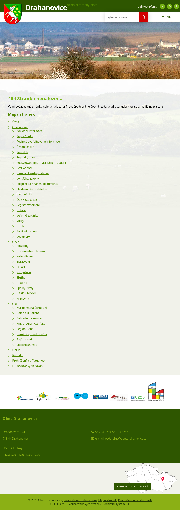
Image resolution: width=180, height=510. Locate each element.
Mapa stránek (107, 500)
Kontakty (22, 152)
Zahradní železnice (29, 318)
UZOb (16, 350)
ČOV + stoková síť (28, 200)
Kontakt (17, 355)
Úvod (15, 122)
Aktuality (22, 246)
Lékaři (21, 267)
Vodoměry (23, 237)
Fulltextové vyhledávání (27, 366)
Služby (21, 277)
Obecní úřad (20, 127)
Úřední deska (25, 147)
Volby (20, 221)
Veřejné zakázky (27, 215)
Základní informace (29, 131)
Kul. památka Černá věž (32, 308)
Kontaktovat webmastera (80, 500)
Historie (22, 283)
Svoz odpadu (25, 168)
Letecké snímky (27, 345)
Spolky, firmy (25, 288)
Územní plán (25, 194)
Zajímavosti (24, 339)
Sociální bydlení (27, 231)
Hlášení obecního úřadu (32, 251)
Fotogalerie (24, 272)
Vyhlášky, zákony (28, 178)
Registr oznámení (28, 205)
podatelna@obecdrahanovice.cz (125, 438)
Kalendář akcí (25, 256)
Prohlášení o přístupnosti (29, 360)
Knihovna (23, 299)
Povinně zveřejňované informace (38, 141)
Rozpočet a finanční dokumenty (37, 184)
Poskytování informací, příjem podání (41, 163)
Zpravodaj (23, 262)
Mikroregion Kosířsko (31, 324)
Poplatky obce (26, 157)
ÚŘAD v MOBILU (27, 293)
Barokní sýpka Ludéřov (32, 334)
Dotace (21, 210)
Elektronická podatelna (32, 189)
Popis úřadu (25, 136)
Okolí (15, 304)
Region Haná (25, 329)
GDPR (20, 226)
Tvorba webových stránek (84, 504)
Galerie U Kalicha (28, 313)
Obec (15, 242)
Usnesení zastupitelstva (33, 173)
